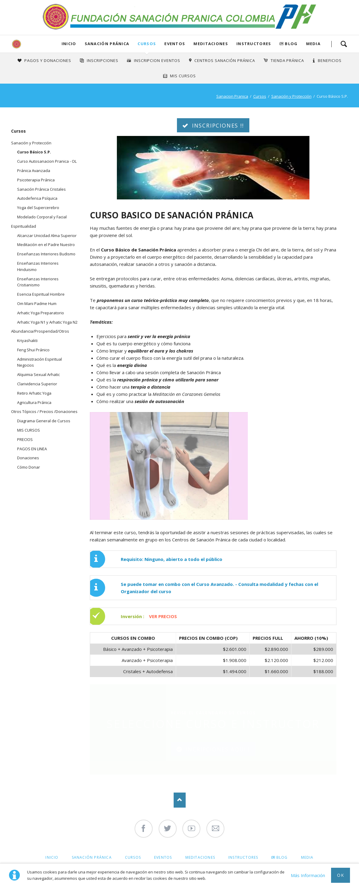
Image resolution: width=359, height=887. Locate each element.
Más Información (308, 875)
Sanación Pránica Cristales (41, 189)
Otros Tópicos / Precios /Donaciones (44, 411)
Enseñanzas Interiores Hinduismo (38, 266)
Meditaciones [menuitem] (200, 857)
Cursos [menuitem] (133, 857)
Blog (291, 43)
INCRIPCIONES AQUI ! (217, 749)
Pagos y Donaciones (47, 60)
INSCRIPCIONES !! (217, 125)
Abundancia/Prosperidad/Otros (40, 331)
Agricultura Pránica (34, 402)
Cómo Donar (28, 467)
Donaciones (28, 457)
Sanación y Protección (291, 96)
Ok (340, 875)
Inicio (69, 43)
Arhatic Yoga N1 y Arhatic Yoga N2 (47, 322)
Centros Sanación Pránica (224, 60)
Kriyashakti (27, 340)
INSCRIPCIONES (102, 60)
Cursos (147, 43)
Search (343, 44)
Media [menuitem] (307, 857)
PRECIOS (25, 439)
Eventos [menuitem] (163, 857)
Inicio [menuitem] (51, 857)
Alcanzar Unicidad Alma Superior (47, 235)
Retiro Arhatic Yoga (34, 393)
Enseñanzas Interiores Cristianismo (38, 282)
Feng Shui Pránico (33, 350)
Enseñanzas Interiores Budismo (46, 254)
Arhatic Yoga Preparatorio (40, 313)
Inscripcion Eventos (157, 60)
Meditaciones (210, 43)
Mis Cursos (183, 76)
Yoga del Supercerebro (38, 207)
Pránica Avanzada (33, 170)
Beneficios (330, 60)
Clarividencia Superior (37, 384)
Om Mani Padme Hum (36, 303)
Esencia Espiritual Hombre (41, 294)
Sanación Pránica (107, 43)
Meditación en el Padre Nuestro (46, 244)
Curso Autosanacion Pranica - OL (47, 161)
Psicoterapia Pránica (36, 180)
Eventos (174, 43)
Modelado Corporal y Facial (42, 217)
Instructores (253, 43)
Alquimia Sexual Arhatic (38, 374)
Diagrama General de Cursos (43, 420)
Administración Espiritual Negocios (39, 362)
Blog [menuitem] (282, 857)
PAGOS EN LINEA (32, 448)
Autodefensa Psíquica (37, 198)
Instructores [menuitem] (243, 857)
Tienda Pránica (287, 60)
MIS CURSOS (28, 430)
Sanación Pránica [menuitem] (92, 857)
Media (313, 43)
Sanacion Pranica (232, 96)
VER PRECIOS (163, 616)
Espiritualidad (23, 226)
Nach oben (180, 800)
